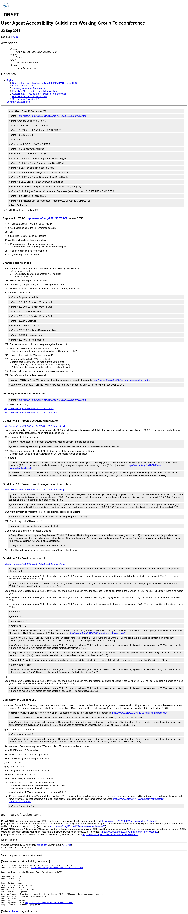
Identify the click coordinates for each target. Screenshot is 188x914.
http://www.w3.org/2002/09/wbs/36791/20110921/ (28, 408)
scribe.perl (42, 845)
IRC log (14, 37)
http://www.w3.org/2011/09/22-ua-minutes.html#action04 (139, 713)
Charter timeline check (23, 86)
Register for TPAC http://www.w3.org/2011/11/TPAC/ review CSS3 (45, 83)
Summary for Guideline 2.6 (25, 99)
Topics (10, 80)
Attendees (9, 43)
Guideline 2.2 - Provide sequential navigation (34, 91)
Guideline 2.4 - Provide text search (29, 96)
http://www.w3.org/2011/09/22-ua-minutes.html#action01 (122, 380)
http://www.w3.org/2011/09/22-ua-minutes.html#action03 (97, 633)
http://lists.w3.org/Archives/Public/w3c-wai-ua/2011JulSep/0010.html (52, 116)
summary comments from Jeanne (28, 88)
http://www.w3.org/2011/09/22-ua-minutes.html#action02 (130, 832)
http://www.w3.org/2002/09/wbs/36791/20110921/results (32, 412)
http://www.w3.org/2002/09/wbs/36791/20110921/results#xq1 (34, 426)
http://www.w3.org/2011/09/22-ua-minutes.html (49, 903)
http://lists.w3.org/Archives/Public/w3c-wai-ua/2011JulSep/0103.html (52, 400)
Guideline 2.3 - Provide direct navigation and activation (39, 94)
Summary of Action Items (19, 102)
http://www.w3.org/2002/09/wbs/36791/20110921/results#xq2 (34, 490)
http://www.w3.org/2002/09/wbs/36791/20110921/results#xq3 (34, 564)
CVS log (67, 845)
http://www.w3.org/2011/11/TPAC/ (46, 218)
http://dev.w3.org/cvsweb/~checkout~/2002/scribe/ (57, 867)
